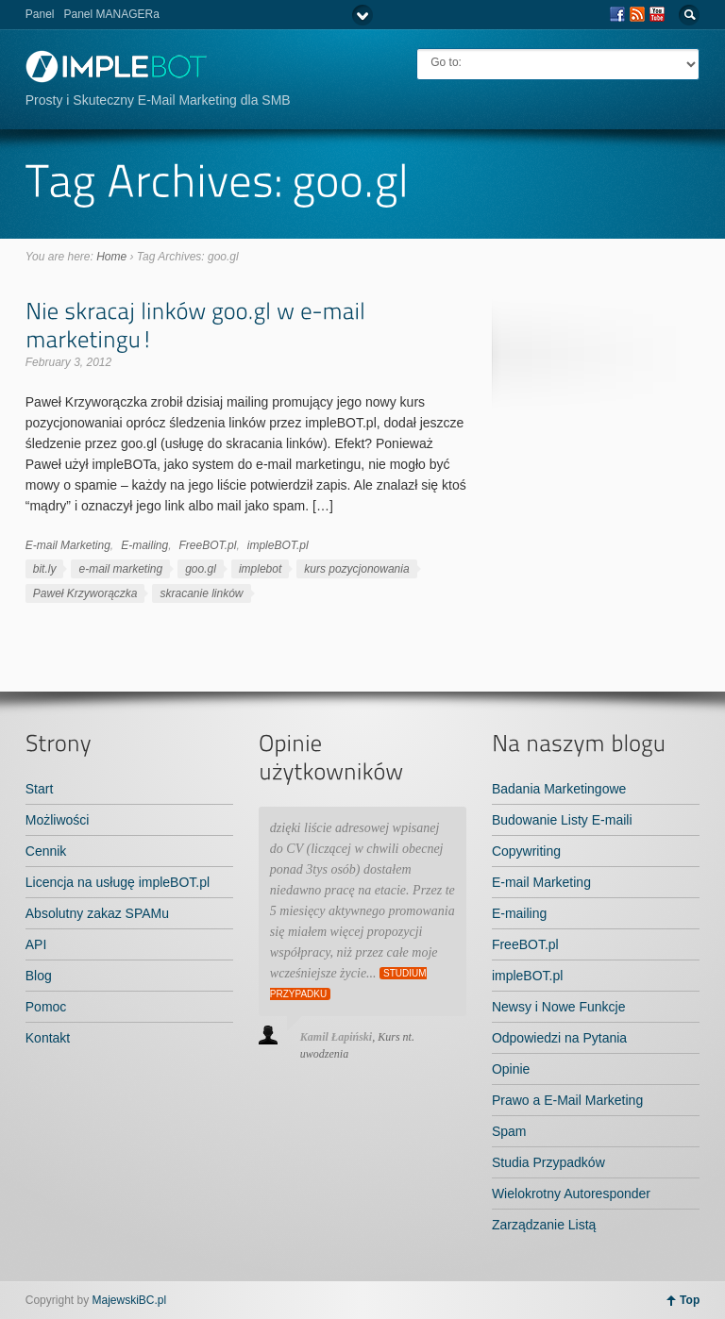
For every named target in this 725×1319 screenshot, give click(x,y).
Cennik (46, 851)
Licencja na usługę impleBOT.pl (117, 882)
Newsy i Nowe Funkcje (559, 1006)
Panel (40, 14)
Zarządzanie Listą (544, 1224)
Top (690, 1300)
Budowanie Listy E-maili (562, 819)
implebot (260, 569)
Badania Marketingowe (559, 788)
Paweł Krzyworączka (85, 593)
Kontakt (47, 1037)
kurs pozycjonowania (356, 569)
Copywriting (526, 851)
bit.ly (45, 569)
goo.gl (200, 569)
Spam (509, 1131)
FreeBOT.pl (208, 545)
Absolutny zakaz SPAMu (97, 913)
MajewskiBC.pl (129, 1300)
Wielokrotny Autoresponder (571, 1193)
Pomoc (46, 1006)
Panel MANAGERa (111, 14)
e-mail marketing (120, 569)
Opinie (511, 1069)
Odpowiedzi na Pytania (559, 1037)
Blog (38, 975)
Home (111, 256)
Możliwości (57, 819)
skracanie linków (201, 593)
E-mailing (144, 545)
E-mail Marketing (67, 545)
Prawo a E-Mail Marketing (567, 1100)
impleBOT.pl (278, 545)
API (36, 944)
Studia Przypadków (548, 1162)
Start (39, 788)
